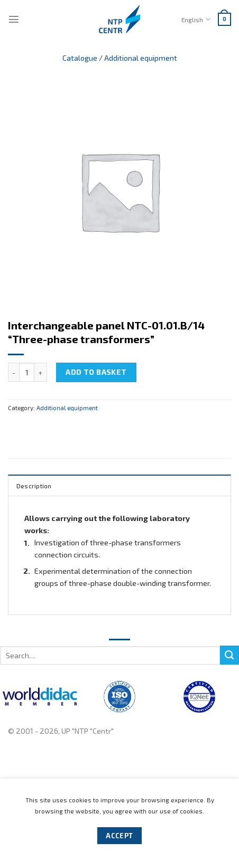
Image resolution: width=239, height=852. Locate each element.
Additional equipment (140, 57)
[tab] (119, 485)
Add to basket (96, 371)
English (195, 19)
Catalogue (79, 57)
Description (34, 485)
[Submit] (229, 655)
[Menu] (14, 19)
